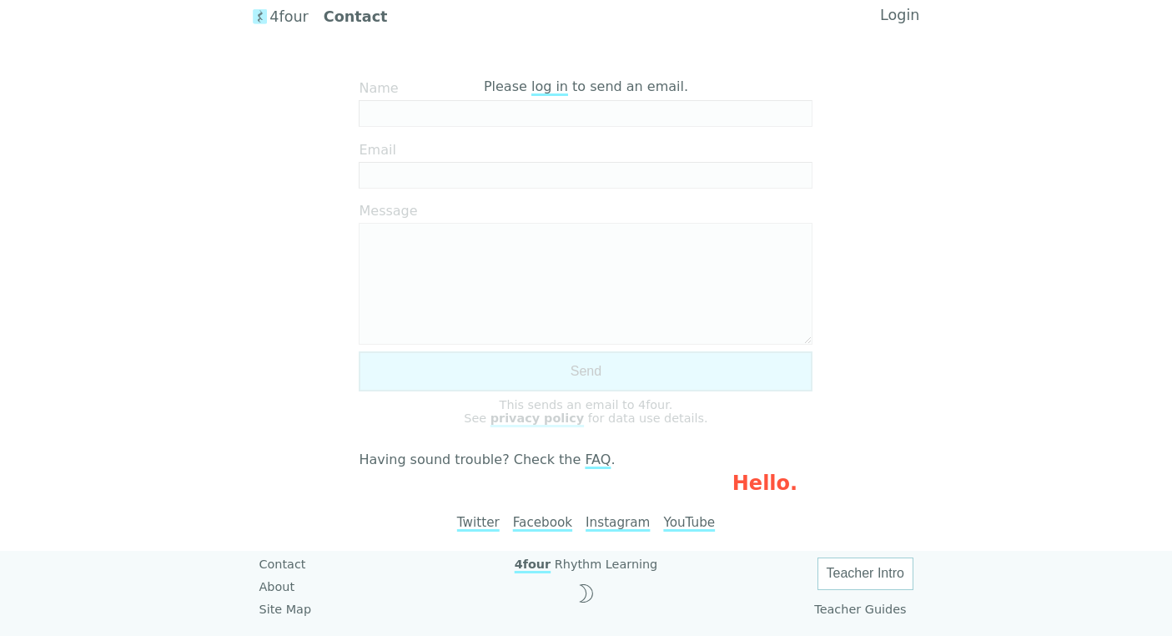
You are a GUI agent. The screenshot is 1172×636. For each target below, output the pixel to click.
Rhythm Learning (586, 564)
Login (899, 15)
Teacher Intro (865, 573)
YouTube (689, 522)
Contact (282, 564)
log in (549, 86)
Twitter (478, 522)
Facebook (542, 522)
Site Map (285, 609)
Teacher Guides (860, 609)
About (277, 586)
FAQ (598, 459)
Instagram (618, 522)
